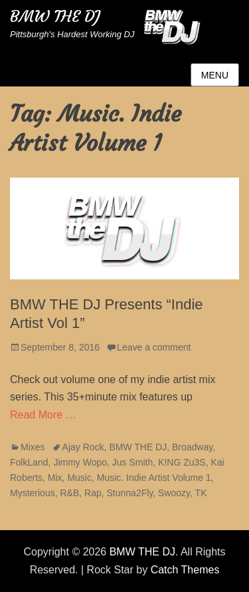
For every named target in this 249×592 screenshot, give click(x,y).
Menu (214, 75)
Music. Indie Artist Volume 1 (154, 477)
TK (201, 493)
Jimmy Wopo (80, 462)
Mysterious (32, 493)
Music (79, 477)
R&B (69, 493)
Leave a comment (154, 347)
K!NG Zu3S (182, 462)
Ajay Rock (83, 447)
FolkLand (29, 462)
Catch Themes (185, 569)
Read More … (43, 414)
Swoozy (174, 493)
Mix (55, 477)
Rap (93, 493)
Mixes (33, 447)
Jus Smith (132, 462)
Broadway (192, 447)
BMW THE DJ (55, 17)
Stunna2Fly (130, 493)
